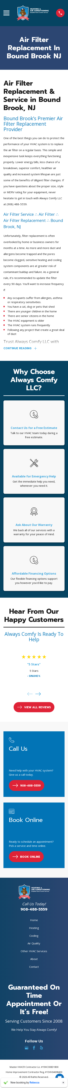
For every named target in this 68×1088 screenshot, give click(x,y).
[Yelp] (41, 1048)
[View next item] (38, 694)
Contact (34, 967)
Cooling (33, 935)
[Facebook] (34, 1048)
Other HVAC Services (34, 951)
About (34, 959)
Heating (34, 928)
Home (34, 920)
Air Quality (34, 943)
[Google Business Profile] (26, 1048)
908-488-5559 (33, 909)
